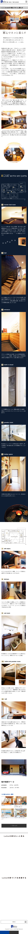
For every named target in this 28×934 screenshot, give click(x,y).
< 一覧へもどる (14, 825)
